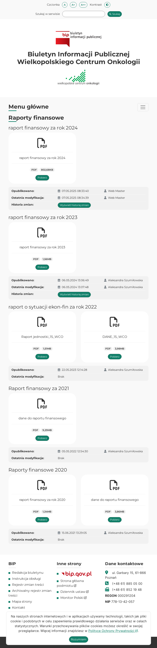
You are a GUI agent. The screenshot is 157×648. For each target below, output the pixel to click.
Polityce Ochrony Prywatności (113, 631)
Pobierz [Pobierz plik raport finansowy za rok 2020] (42, 519)
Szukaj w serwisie (47, 14)
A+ (74, 4)
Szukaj (114, 13)
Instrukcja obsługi (26, 579)
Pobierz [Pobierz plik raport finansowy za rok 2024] (42, 177)
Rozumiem (78, 639)
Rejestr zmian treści (28, 585)
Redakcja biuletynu (27, 573)
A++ (84, 4)
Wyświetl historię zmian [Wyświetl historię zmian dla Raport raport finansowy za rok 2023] (74, 294)
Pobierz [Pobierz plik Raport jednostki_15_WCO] (42, 356)
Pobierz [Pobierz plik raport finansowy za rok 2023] (42, 267)
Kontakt (18, 607)
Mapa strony (22, 601)
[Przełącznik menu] (143, 107)
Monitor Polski (73, 598)
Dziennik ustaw (74, 592)
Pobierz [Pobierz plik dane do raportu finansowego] (42, 438)
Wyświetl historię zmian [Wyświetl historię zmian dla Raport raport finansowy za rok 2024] (74, 205)
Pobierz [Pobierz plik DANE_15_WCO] (114, 356)
